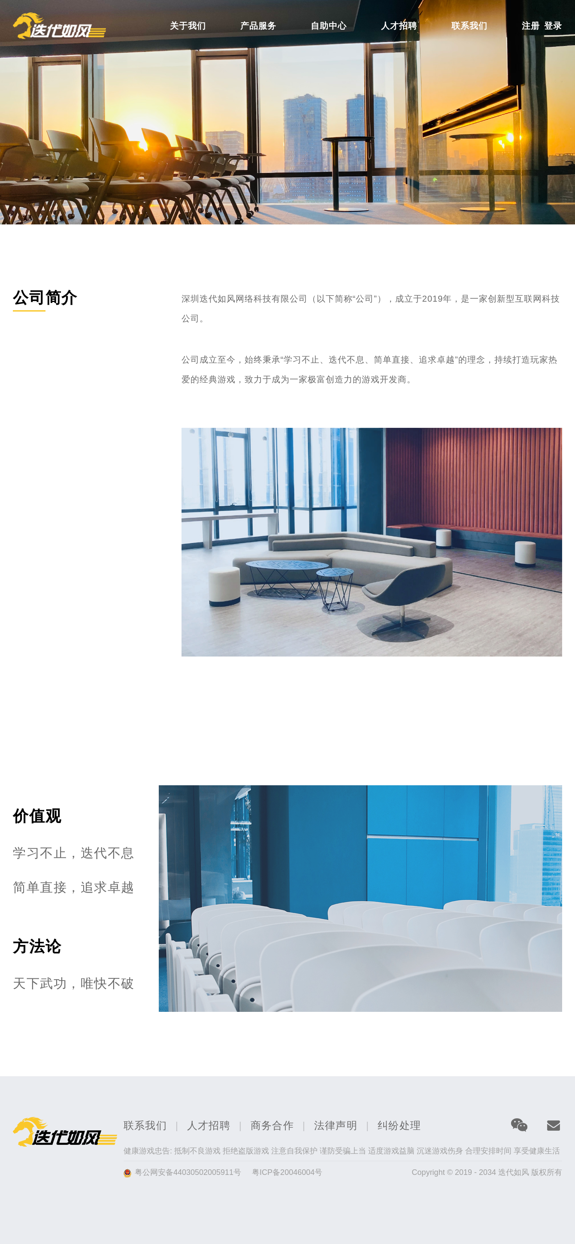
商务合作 (272, 1125)
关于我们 (188, 25)
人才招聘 (399, 25)
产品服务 (258, 25)
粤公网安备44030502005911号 (189, 1172)
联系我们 (469, 25)
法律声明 (335, 1125)
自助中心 (329, 25)
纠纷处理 (399, 1125)
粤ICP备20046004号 (287, 1172)
